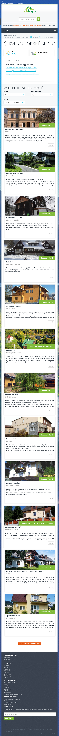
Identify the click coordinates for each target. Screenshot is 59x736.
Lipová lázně (10, 618)
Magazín (6, 661)
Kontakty (3, 3)
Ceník (5, 701)
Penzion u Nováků (13, 483)
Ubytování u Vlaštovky (14, 306)
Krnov (7, 132)
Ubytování (7, 659)
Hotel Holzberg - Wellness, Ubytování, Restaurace (24, 571)
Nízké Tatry (7, 687)
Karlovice (9, 441)
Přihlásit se (20, 3)
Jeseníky (6, 667)
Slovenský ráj (7, 689)
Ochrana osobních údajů (11, 702)
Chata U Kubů (11, 350)
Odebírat (8, 718)
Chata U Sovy (10, 262)
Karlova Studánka (12, 176)
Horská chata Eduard (14, 218)
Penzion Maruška (11, 395)
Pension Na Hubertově (14, 173)
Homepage (7, 657)
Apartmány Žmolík (13, 616)
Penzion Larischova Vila (14, 129)
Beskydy (6, 666)
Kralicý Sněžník (8, 671)
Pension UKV (11, 439)
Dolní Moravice (10, 397)
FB (29, 15)
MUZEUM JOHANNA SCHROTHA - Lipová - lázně (21, 71)
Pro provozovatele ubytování (12, 699)
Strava (5, 99)
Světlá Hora (10, 574)
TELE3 (53, 734)
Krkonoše (6, 672)
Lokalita (6, 92)
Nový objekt (7, 704)
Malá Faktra (7, 686)
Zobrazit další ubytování (29, 644)
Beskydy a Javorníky (9, 682)
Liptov (5, 684)
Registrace (11, 3)
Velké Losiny (10, 308)
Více (50, 145)
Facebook (5, 725)
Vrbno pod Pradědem (12, 264)
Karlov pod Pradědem (13, 353)
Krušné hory (7, 674)
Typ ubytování (36, 92)
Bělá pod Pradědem (13, 220)
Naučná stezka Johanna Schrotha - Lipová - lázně (21, 68)
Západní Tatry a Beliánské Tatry (13, 694)
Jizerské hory (7, 669)
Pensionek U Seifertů (13, 527)
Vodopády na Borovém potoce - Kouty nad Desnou (22, 74)
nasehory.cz (26, 5)
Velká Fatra (7, 691)
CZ (2, 1)
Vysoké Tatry (7, 692)
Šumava (6, 677)
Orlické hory (7, 676)
